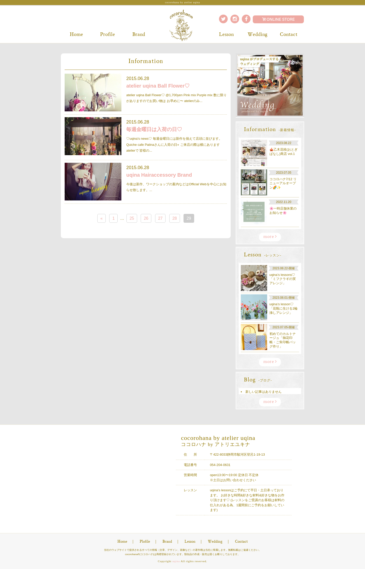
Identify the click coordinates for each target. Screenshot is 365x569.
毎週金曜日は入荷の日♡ (154, 129)
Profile (107, 34)
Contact (288, 34)
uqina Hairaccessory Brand (159, 175)
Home (76, 34)
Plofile (145, 542)
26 (146, 218)
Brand (138, 34)
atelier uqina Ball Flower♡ (158, 86)
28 (174, 218)
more (270, 236)
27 (160, 218)
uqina (176, 561)
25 (132, 218)
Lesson (226, 34)
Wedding (257, 34)
